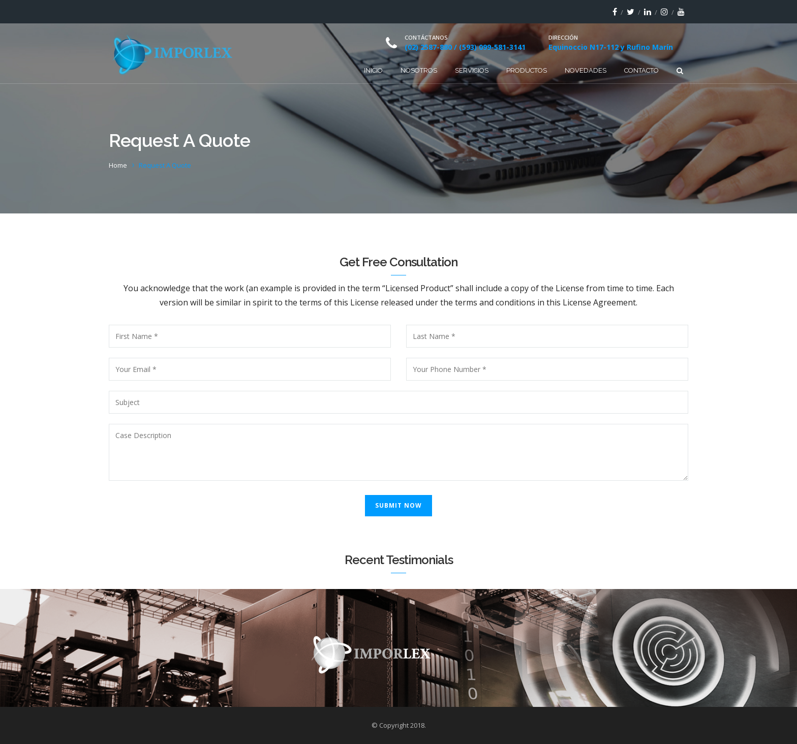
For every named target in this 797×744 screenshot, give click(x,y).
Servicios (471, 70)
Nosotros (419, 70)
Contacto (641, 70)
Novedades (585, 70)
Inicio (373, 70)
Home (118, 165)
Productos (526, 70)
